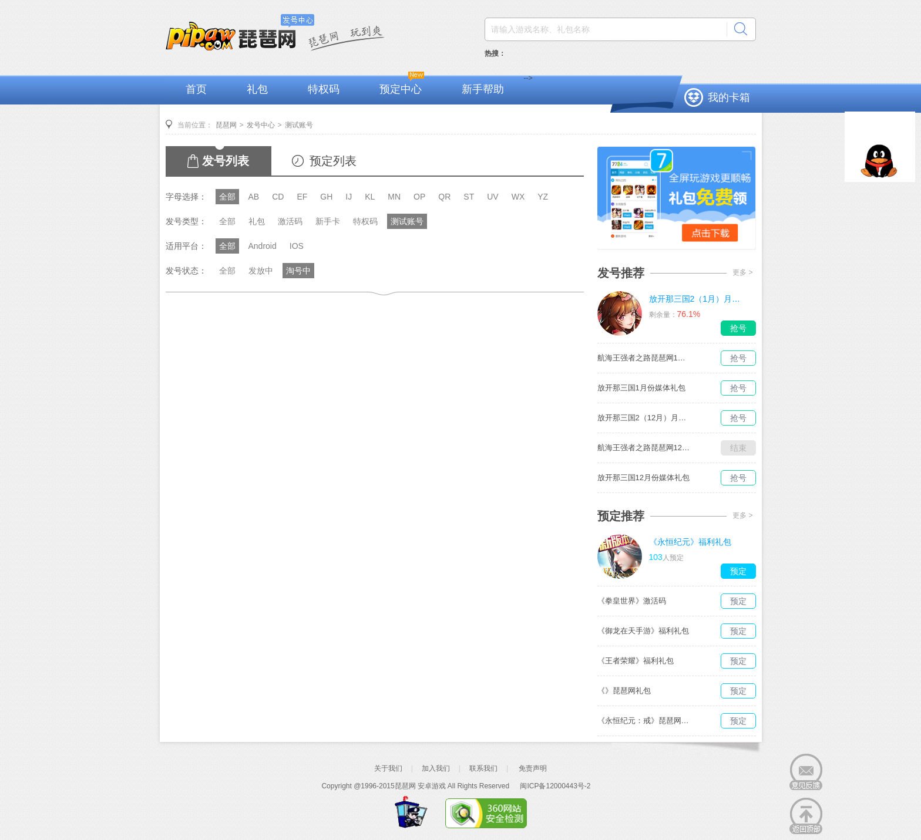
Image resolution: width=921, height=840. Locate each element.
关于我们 (388, 768)
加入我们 (436, 768)
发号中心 (261, 125)
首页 (196, 89)
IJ (348, 196)
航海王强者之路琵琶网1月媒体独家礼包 (644, 357)
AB (254, 196)
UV (492, 196)
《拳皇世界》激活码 (631, 600)
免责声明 (533, 768)
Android (262, 246)
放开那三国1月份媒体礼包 (641, 387)
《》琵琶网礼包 (624, 690)
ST (468, 196)
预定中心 (400, 89)
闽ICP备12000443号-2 (555, 786)
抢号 (738, 328)
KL (370, 196)
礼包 (257, 89)
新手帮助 (483, 89)
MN (394, 196)
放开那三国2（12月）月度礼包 (644, 417)
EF (302, 196)
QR (444, 196)
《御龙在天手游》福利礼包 (643, 630)
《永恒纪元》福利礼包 (690, 541)
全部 (227, 196)
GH (326, 196)
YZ (542, 196)
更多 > (742, 272)
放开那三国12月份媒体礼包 (643, 477)
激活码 (290, 221)
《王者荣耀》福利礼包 (635, 660)
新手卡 (327, 221)
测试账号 (299, 125)
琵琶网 (226, 125)
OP (419, 196)
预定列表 (333, 160)
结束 (738, 448)
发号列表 (225, 160)
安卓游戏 (432, 786)
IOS (297, 246)
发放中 (260, 270)
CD (278, 196)
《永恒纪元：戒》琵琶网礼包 (644, 720)
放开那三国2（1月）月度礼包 (696, 298)
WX (518, 196)
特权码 (324, 89)
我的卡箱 (729, 97)
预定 (738, 571)
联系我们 (483, 768)
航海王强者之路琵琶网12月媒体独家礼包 (644, 447)
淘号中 (298, 270)
